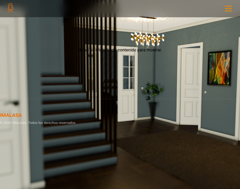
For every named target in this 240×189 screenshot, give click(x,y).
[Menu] (228, 8)
